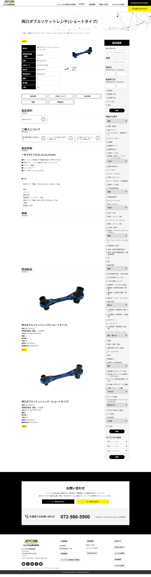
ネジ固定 (110, 414)
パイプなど (111, 170)
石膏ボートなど (112, 153)
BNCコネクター (112, 204)
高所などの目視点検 (114, 362)
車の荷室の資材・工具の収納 (117, 274)
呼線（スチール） (113, 177)
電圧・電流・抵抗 (113, 344)
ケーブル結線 (111, 397)
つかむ (109, 161)
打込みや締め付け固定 (114, 410)
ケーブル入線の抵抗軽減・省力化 (117, 380)
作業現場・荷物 (112, 246)
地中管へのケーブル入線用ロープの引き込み (117, 375)
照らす (109, 305)
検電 (108, 341)
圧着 (108, 192)
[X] (27, 567)
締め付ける (111, 405)
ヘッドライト (111, 323)
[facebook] (34, 567)
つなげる (110, 391)
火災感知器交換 (112, 188)
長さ (108, 355)
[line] (38, 567)
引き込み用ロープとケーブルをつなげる (117, 401)
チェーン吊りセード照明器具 (117, 181)
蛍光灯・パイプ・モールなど (117, 298)
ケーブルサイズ (112, 351)
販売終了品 (111, 94)
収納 (108, 268)
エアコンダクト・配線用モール (117, 134)
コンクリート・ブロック (115, 220)
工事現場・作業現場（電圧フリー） (117, 310)
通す (108, 366)
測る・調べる (112, 335)
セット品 (110, 101)
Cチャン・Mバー (112, 138)
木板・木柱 (111, 213)
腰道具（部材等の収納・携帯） (116, 289)
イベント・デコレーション (116, 332)
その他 (109, 421)
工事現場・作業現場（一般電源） (117, 315)
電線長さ (110, 359)
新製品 (109, 90)
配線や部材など (112, 166)
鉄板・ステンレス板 (114, 216)
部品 (108, 105)
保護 (108, 236)
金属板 (109, 142)
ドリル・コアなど (113, 174)
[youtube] (23, 567)
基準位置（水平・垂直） (115, 348)
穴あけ (109, 207)
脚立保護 (110, 265)
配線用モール (111, 146)
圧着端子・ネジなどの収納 (116, 285)
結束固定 (110, 417)
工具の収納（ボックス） (115, 277)
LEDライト (110, 320)
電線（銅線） (111, 126)
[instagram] (31, 567)
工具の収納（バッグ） (114, 281)
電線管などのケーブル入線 (116, 371)
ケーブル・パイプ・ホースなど (117, 241)
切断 (108, 121)
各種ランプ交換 (112, 185)
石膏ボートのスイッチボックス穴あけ (117, 231)
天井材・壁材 (111, 227)
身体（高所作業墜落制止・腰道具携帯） (117, 253)
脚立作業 (110, 302)
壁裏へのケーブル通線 (114, 388)
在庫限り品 (111, 98)
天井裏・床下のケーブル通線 (117, 384)
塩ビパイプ (111, 130)
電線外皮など (111, 149)
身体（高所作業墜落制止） (116, 249)
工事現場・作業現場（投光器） (116, 327)
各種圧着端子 (111, 197)
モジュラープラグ (113, 200)
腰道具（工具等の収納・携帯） (116, 293)
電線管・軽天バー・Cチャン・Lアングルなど (116, 157)
